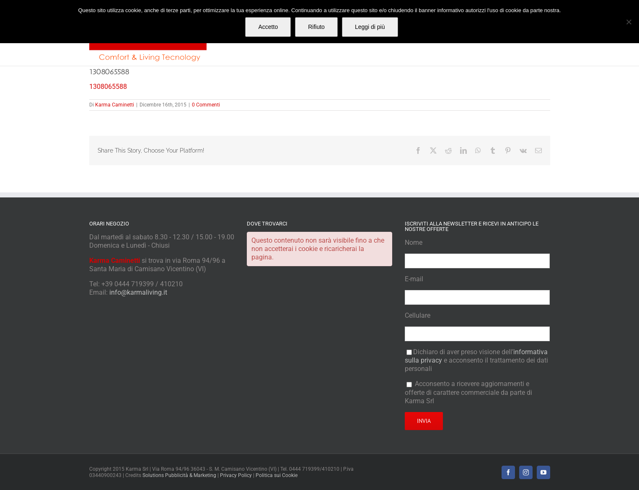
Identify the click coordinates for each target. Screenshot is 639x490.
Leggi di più (370, 26)
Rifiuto (316, 26)
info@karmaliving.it (138, 292)
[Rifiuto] (628, 22)
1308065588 (108, 87)
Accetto (268, 26)
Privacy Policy (236, 475)
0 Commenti (206, 105)
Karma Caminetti (114, 105)
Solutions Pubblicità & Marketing (179, 475)
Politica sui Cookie (277, 475)
